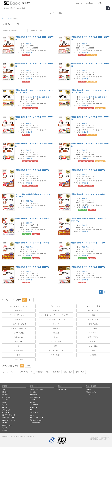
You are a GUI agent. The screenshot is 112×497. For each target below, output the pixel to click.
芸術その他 (93, 324)
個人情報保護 (6, 412)
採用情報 (5, 407)
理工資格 (93, 328)
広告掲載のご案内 (36, 420)
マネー (18, 346)
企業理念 (5, 394)
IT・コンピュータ (10, 372)
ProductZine (34, 412)
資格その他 (18, 337)
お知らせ (5, 399)
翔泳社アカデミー (92, 392)
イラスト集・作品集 (18, 324)
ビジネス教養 (56, 342)
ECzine (32, 399)
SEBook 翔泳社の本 (36, 389)
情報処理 (29, 52)
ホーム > (5, 19)
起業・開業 (18, 350)
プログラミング (56, 306)
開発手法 (18, 310)
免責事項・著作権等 (8, 415)
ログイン (100, 3)
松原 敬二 (36, 97)
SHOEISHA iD (7, 425)
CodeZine (33, 392)
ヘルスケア (93, 333)
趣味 (18, 355)
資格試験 (39, 372)
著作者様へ (5, 422)
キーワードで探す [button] (56, 13)
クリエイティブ (26, 372)
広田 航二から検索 (36, 30)
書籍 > (10, 19)
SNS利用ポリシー (8, 417)
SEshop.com (62, 389)
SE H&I (88, 389)
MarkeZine (33, 394)
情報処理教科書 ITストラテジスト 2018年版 (32, 170)
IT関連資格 (56, 328)
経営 (56, 346)
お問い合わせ (6, 410)
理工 (93, 315)
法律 (93, 350)
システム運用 (93, 310)
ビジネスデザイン (56, 350)
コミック (56, 324)
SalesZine (33, 407)
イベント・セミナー (36, 417)
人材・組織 (93, 346)
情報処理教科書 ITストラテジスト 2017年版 (88, 194)
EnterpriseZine (35, 397)
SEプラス (89, 394)
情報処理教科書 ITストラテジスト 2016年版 (32, 243)
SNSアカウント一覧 (8, 420)
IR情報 (4, 402)
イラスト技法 (93, 319)
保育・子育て (93, 337)
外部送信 (5, 430)
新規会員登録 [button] (89, 3)
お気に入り (79, 3)
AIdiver (32, 415)
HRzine (32, 410)
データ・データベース (18, 315)
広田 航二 (29, 44)
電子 (30, 300)
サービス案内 (6, 397)
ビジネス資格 (19, 333)
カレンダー (18, 359)
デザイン (18, 319)
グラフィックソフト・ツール (56, 319)
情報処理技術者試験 (18, 328)
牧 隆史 (28, 97)
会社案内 (5, 392)
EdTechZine (34, 405)
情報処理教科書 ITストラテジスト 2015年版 (32, 267)
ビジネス (56, 372)
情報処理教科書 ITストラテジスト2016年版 (88, 243)
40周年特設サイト (36, 422)
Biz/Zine (33, 402)
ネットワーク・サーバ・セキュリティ (55, 315)
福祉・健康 (68, 372)
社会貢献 (5, 428)
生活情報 (93, 355)
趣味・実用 (80, 372)
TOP (3, 389)
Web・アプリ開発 (93, 306)
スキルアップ (93, 342)
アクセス (5, 405)
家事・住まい (56, 355)
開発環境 (56, 310)
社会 (56, 337)
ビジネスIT (18, 342)
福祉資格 (56, 333)
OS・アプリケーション (19, 306)
